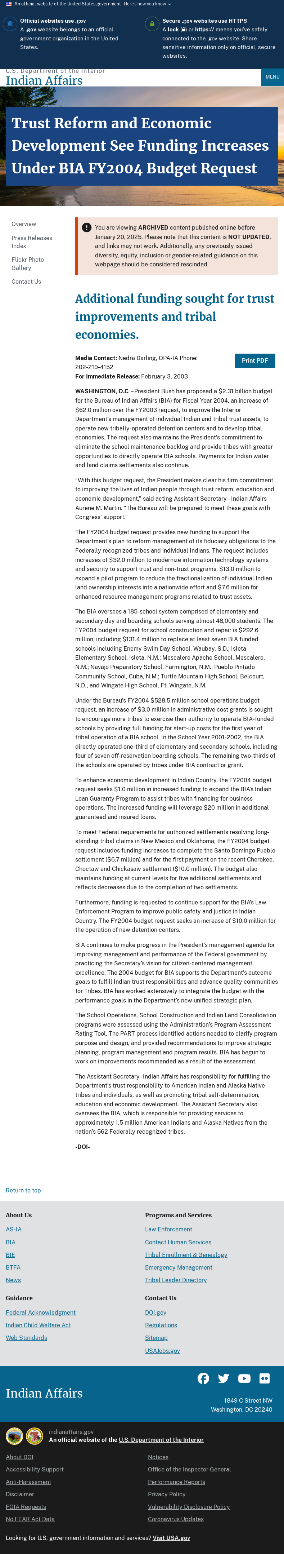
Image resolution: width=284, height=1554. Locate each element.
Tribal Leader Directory (176, 1280)
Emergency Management (178, 1267)
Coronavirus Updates (176, 1519)
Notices (158, 1457)
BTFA (13, 1267)
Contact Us (26, 281)
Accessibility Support (35, 1469)
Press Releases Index (32, 242)
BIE (10, 1255)
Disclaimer (20, 1494)
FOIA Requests (26, 1507)
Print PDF (255, 360)
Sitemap (156, 1337)
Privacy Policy (167, 1494)
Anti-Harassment (28, 1482)
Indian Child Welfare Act (38, 1325)
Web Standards (26, 1337)
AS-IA (14, 1229)
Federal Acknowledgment (41, 1312)
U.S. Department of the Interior (161, 1439)
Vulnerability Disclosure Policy (189, 1507)
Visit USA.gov (171, 1538)
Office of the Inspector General (189, 1469)
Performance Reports (176, 1482)
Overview (24, 224)
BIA (10, 1242)
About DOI (19, 1457)
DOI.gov (155, 1312)
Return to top (23, 1190)
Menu (273, 77)
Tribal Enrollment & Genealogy (186, 1255)
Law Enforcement (168, 1229)
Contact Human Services (178, 1242)
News (13, 1280)
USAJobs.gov (162, 1350)
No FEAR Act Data (30, 1519)
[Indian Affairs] (133, 81)
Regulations (161, 1325)
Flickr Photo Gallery (28, 263)
